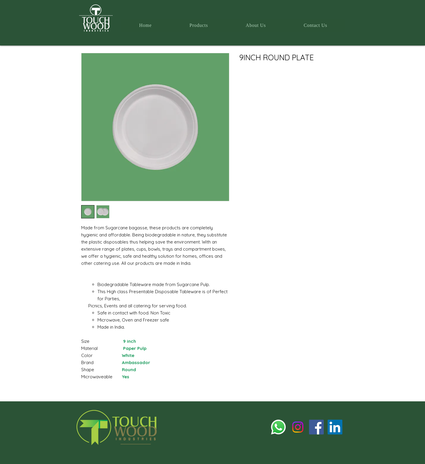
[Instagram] (297, 427)
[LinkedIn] (335, 427)
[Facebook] (316, 427)
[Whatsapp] (278, 427)
